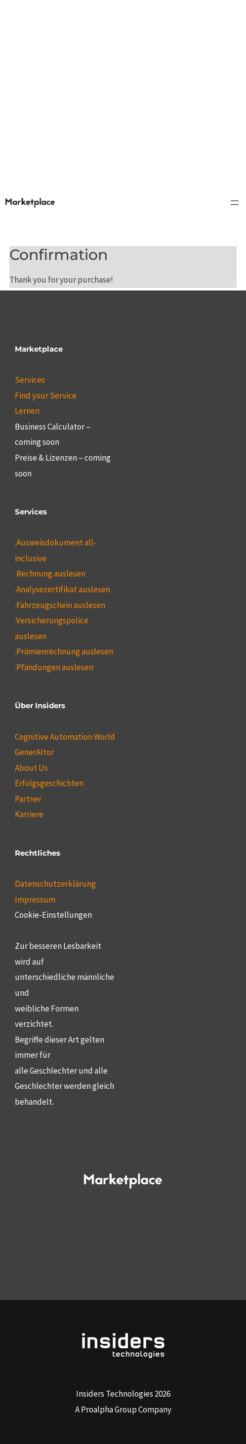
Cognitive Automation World (65, 736)
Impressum (35, 899)
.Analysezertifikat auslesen (62, 589)
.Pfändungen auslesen (54, 667)
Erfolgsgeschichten (49, 783)
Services (30, 379)
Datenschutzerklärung (55, 883)
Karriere (29, 814)
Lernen (27, 410)
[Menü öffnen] (235, 203)
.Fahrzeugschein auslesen (60, 605)
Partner (28, 799)
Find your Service (46, 395)
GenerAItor (34, 752)
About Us (31, 767)
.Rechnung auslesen (50, 573)
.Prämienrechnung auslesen (64, 651)
